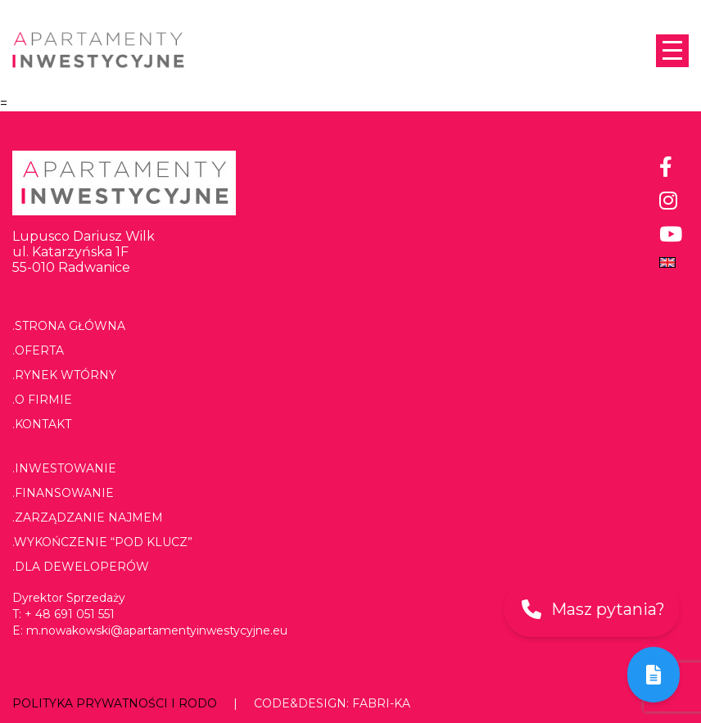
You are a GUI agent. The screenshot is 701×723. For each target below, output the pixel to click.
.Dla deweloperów (80, 566)
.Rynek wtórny (64, 375)
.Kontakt (41, 424)
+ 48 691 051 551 (70, 614)
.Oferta (38, 350)
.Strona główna (68, 326)
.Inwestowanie (64, 468)
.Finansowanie (63, 493)
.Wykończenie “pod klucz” (102, 542)
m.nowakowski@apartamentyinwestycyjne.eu (156, 630)
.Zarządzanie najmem (87, 517)
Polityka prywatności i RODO (114, 703)
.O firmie (42, 399)
